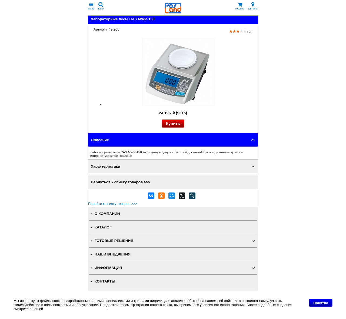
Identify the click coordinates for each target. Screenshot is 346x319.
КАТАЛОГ (103, 227)
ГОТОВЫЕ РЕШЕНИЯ (114, 241)
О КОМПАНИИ (107, 214)
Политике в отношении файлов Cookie (75, 309)
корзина (239, 6)
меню (91, 6)
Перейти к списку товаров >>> (112, 204)
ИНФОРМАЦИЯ (108, 268)
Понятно (320, 303)
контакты (253, 6)
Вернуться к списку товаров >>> (120, 182)
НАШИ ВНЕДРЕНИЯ (113, 254)
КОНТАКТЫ (105, 281)
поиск (101, 6)
